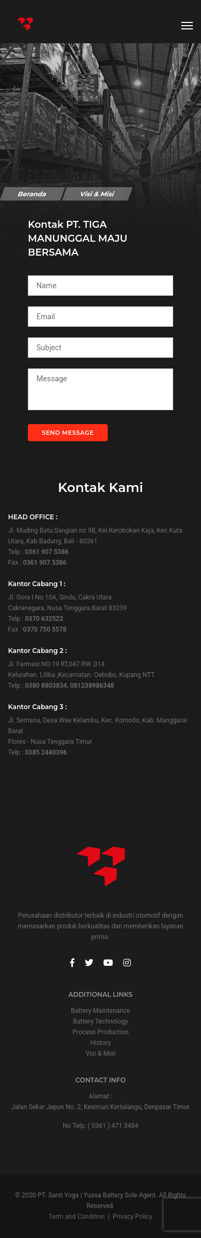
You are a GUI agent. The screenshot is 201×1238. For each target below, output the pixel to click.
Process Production (100, 1032)
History (100, 1043)
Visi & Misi (101, 1053)
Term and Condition (77, 1216)
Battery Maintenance (100, 1010)
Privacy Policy (132, 1216)
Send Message (68, 432)
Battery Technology (100, 1021)
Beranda (32, 194)
